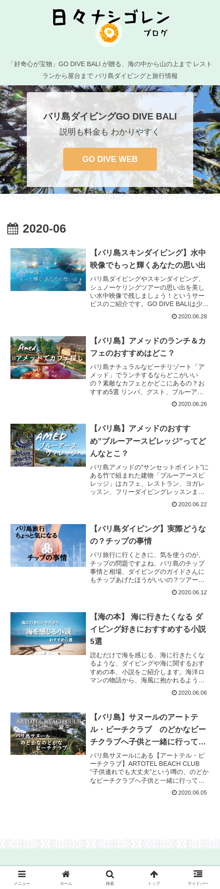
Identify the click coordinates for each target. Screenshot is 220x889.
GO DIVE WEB (110, 159)
